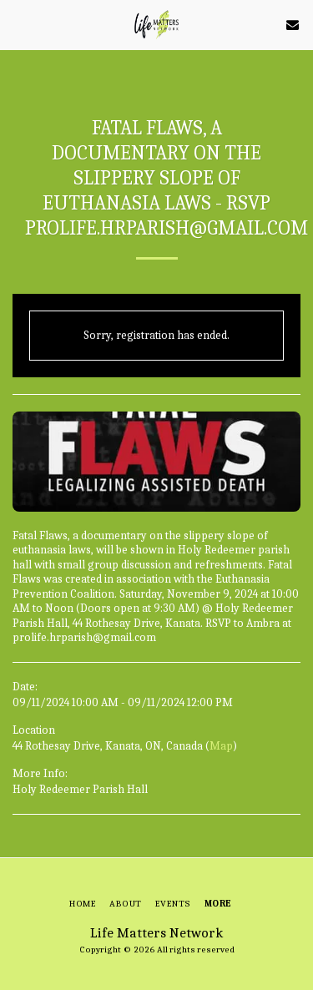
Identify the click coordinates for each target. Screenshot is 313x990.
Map (221, 746)
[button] (18, 23)
